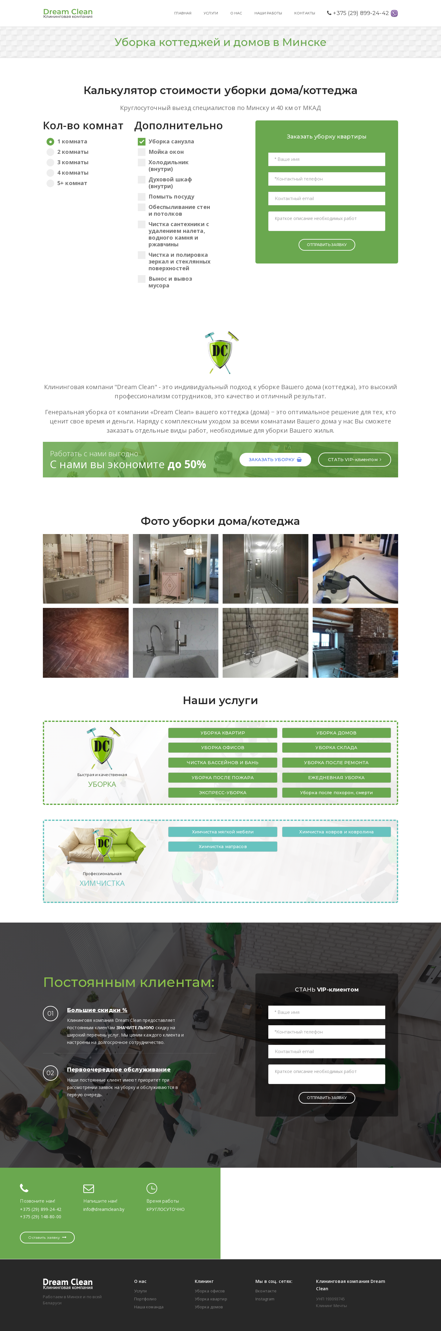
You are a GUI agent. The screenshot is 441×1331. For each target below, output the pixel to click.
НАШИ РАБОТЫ (268, 13)
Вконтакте (266, 1291)
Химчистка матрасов (223, 846)
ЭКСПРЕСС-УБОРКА (223, 792)
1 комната (84, 141)
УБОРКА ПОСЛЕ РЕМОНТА (336, 762)
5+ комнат (84, 183)
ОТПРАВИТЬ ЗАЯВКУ (327, 244)
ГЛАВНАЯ (182, 13)
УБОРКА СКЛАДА (336, 747)
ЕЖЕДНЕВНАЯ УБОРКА (336, 777)
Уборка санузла (166, 141)
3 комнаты (84, 162)
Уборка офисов (210, 1291)
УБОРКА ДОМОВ (336, 733)
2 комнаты (84, 151)
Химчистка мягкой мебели (223, 832)
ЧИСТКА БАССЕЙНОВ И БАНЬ (222, 762)
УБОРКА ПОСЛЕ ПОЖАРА (223, 777)
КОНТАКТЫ (304, 13)
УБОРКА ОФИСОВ (222, 747)
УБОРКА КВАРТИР (223, 733)
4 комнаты (84, 172)
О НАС (236, 13)
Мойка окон (161, 151)
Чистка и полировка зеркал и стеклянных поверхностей (174, 261)
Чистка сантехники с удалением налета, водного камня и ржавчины (173, 234)
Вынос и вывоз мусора (165, 282)
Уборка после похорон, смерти (336, 792)
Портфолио (145, 1299)
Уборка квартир (211, 1299)
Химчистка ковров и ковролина (336, 832)
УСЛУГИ (211, 13)
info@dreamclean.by (103, 1209)
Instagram (264, 1299)
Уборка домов (209, 1307)
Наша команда (149, 1307)
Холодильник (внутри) (163, 165)
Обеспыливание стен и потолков (174, 210)
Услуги (140, 1291)
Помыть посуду (166, 196)
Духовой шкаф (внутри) (165, 182)
